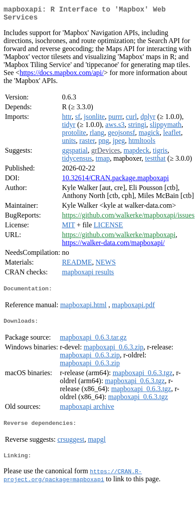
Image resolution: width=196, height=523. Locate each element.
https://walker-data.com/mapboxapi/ (113, 246)
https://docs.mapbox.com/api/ (62, 76)
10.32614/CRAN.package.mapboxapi (115, 181)
